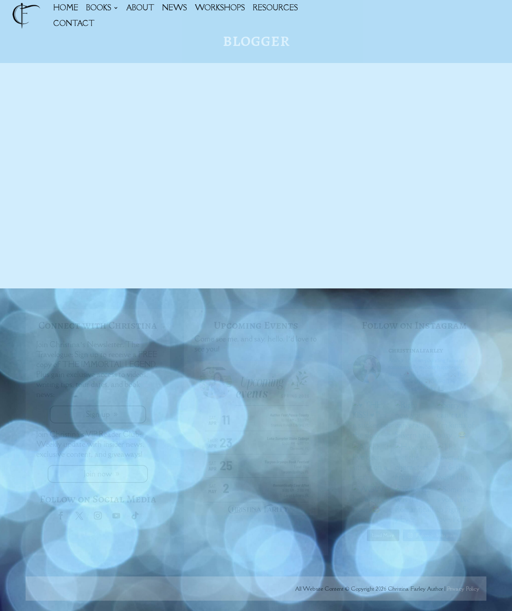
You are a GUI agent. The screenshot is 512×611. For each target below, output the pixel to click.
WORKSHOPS (220, 7)
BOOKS (98, 7)
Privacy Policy (463, 588)
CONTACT (74, 23)
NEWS (174, 7)
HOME (65, 7)
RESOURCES (275, 7)
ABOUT (140, 7)
